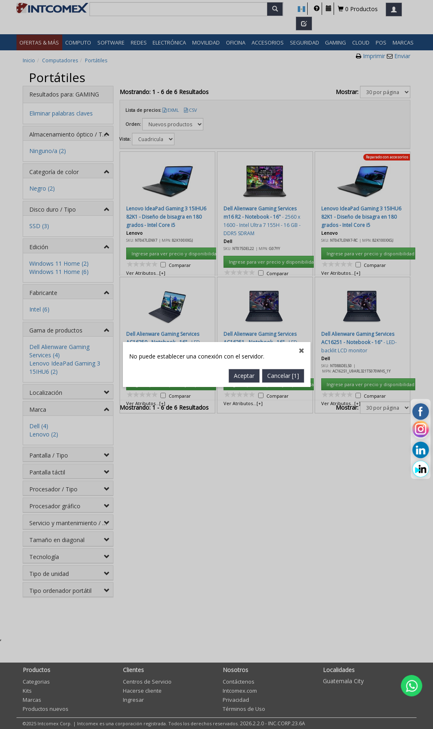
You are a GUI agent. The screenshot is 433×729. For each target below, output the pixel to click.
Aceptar (244, 267)
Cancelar (283, 267)
